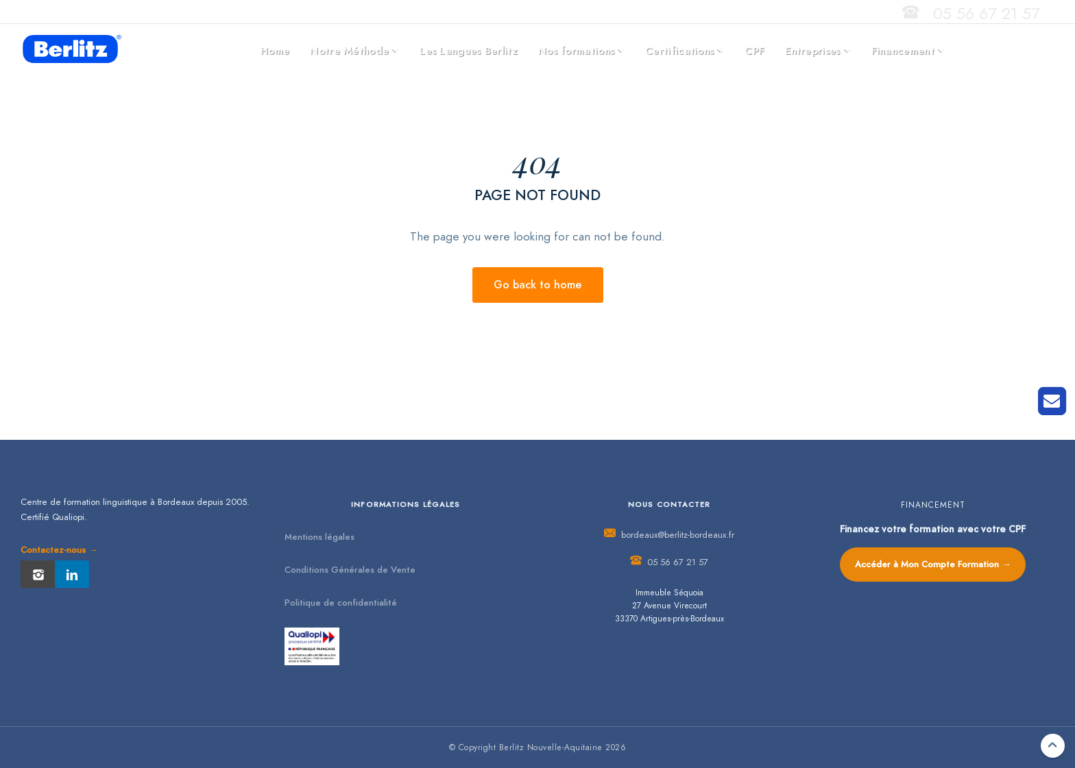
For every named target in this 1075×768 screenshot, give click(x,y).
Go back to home (538, 285)
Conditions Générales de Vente (350, 570)
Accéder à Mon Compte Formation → (933, 564)
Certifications (679, 51)
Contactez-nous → (59, 550)
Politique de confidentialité (341, 603)
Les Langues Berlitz (469, 51)
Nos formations (576, 51)
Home (275, 51)
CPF (754, 51)
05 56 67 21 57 (986, 13)
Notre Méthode (349, 51)
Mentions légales (319, 537)
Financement (902, 51)
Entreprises (812, 51)
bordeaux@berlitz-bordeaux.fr (677, 535)
